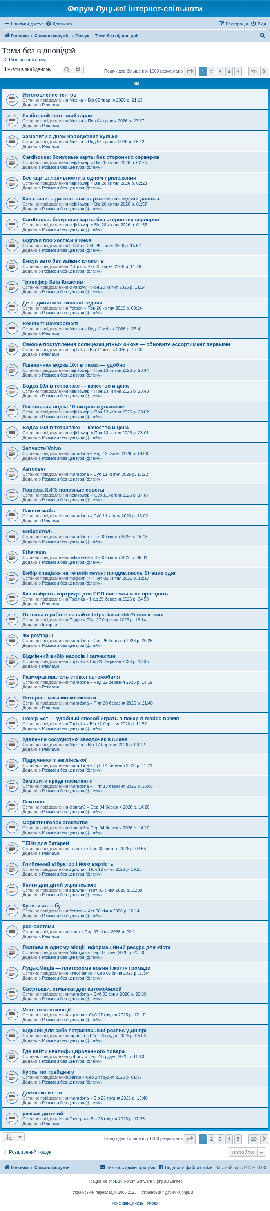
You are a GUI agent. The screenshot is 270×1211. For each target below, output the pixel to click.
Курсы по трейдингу (48, 1072)
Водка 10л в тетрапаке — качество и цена (75, 386)
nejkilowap (79, 162)
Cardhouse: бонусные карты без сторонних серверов (90, 157)
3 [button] (220, 71)
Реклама (50, 104)
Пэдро (75, 619)
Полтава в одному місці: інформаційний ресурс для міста (96, 947)
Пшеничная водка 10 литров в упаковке (73, 407)
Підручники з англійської (54, 760)
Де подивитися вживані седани (62, 303)
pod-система (38, 926)
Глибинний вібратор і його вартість (67, 864)
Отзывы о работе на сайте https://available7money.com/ (92, 614)
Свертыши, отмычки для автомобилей (71, 989)
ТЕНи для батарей (45, 843)
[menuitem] (58, 24)
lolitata (75, 245)
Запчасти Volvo (41, 448)
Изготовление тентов (49, 95)
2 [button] (211, 71)
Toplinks (77, 349)
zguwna (76, 869)
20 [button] (254, 71)
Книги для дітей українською (59, 885)
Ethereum (34, 552)
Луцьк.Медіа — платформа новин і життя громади (86, 968)
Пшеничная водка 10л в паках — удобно (73, 365)
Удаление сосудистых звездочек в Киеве (74, 739)
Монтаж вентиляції (46, 1010)
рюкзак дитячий (42, 1113)
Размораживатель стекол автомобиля (71, 677)
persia (75, 1077)
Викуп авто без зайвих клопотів (63, 261)
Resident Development (50, 323)
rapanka (77, 1035)
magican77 (80, 578)
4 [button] (229, 71)
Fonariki (77, 848)
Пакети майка (39, 511)
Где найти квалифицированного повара (73, 1051)
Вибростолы (38, 531)
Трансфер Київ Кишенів (52, 282)
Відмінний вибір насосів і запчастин (69, 656)
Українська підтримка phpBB (167, 1192)
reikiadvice (79, 557)
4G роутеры (37, 635)
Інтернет (50, 624)
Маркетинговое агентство (55, 822)
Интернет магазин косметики (59, 698)
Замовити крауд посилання (57, 781)
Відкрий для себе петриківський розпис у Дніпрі (84, 1030)
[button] (190, 71)
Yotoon (76, 266)
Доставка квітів (42, 1093)
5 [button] (238, 71)
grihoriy (76, 1056)
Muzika (76, 100)
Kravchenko (80, 973)
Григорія (77, 1118)
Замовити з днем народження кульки (70, 136)
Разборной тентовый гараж (57, 115)
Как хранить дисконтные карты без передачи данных (90, 199)
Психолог (34, 802)
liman (74, 931)
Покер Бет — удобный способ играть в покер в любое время (100, 718)
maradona (79, 453)
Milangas (78, 952)
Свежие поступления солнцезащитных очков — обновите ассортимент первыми (126, 344)
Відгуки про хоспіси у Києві (57, 240)
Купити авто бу (41, 906)
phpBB (114, 1181)
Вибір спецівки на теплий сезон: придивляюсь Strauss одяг (99, 573)
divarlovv (77, 287)
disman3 (77, 807)
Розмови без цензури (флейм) (72, 167)
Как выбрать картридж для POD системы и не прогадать (95, 594)
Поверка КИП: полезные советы (63, 490)
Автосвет (34, 469)
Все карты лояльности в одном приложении (79, 178)
